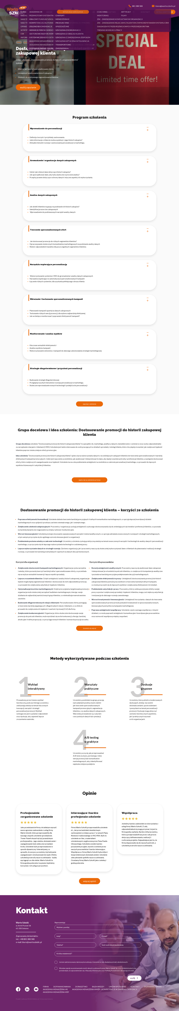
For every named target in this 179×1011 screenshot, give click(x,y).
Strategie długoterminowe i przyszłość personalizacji (89, 368)
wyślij (134, 978)
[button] (26, 12)
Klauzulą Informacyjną (93, 971)
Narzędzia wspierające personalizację (89, 264)
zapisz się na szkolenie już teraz (89, 480)
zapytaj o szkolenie (89, 404)
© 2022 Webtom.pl (33, 999)
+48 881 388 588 (27, 939)
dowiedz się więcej (89, 628)
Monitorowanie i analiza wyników (89, 334)
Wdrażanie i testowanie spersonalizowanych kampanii (89, 299)
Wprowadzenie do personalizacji (89, 128)
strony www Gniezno (46, 999)
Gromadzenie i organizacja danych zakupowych (89, 160)
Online (19, 42)
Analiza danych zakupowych (89, 195)
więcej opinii (89, 881)
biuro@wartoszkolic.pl (32, 942)
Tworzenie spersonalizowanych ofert (89, 230)
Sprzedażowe (24, 33)
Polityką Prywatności (112, 971)
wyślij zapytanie (28, 87)
